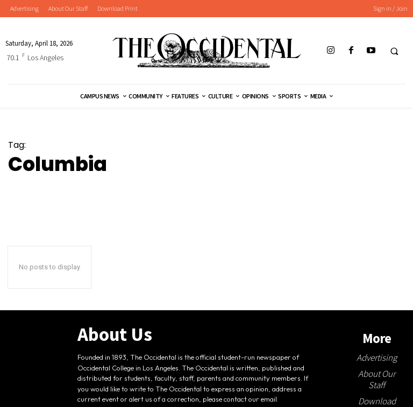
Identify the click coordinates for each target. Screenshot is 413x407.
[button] (394, 51)
